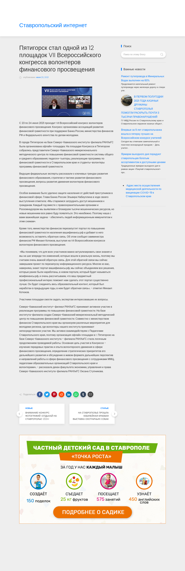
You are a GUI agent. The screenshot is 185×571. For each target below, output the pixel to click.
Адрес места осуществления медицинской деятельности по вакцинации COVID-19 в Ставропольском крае (143, 191)
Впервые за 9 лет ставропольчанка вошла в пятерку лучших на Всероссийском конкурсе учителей (141, 134)
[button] (40, 394)
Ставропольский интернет (53, 25)
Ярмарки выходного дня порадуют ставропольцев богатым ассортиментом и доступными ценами (143, 158)
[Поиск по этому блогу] (143, 54)
